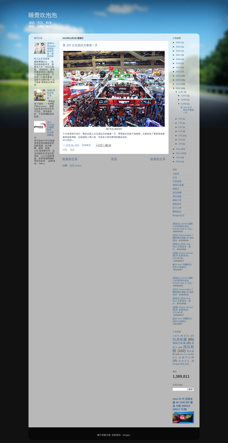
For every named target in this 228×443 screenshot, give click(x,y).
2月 (180, 144)
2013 (178, 88)
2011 (178, 153)
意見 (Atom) (75, 165)
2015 (178, 80)
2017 (178, 71)
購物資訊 (177, 211)
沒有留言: (87, 145)
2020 (178, 59)
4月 (180, 135)
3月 (180, 139)
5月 (180, 131)
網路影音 (177, 204)
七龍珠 (176, 174)
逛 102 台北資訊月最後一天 (80, 45)
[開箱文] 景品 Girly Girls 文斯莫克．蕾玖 (182, 246)
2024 (178, 47)
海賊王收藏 (178, 185)
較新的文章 (70, 159)
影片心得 (177, 208)
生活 (72, 150)
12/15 (184, 95)
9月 (180, 119)
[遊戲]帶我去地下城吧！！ (51, 94)
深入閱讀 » (68, 140)
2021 (178, 55)
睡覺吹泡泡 (42, 15)
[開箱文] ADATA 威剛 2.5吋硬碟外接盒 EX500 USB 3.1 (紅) (183, 226)
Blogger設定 (178, 215)
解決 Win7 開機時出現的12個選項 (182, 265)
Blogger (126, 435)
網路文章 (177, 200)
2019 (178, 63)
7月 (180, 123)
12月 (181, 92)
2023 (178, 51)
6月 (180, 127)
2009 (178, 161)
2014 (178, 84)
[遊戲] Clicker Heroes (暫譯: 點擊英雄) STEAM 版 (183, 255)
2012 (178, 149)
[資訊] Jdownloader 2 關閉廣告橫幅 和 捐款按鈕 (183, 237)
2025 (178, 42)
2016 (178, 76)
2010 (178, 157)
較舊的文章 (157, 159)
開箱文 (176, 189)
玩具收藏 (177, 181)
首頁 (114, 159)
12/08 (184, 104)
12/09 (184, 99)
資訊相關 (177, 192)
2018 (178, 67)
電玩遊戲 (177, 196)
